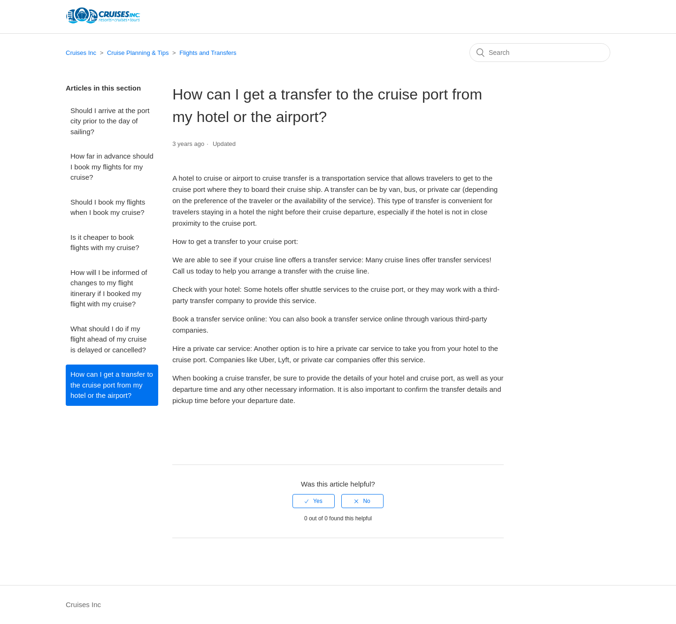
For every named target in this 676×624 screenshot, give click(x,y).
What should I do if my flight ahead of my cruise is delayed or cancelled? (108, 339)
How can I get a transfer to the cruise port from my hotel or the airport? (111, 384)
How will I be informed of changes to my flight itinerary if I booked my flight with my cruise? (108, 288)
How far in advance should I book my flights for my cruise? (112, 166)
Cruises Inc (81, 52)
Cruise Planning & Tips (138, 52)
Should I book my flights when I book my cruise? (107, 207)
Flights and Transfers (207, 52)
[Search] (539, 52)
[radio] (313, 501)
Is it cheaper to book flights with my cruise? (104, 242)
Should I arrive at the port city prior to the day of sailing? (109, 121)
